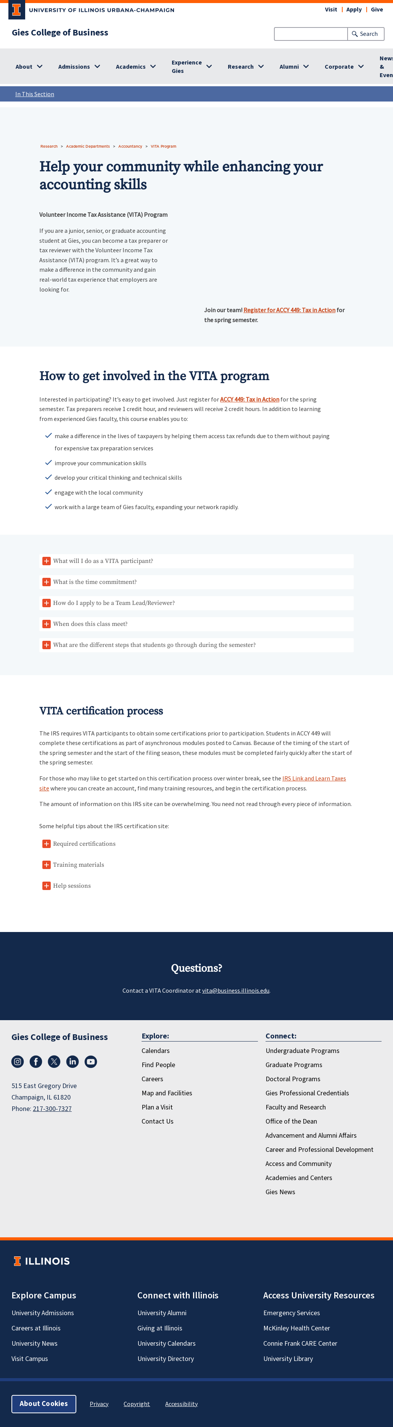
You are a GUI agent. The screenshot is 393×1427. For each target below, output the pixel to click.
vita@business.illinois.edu (235, 990)
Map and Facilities (167, 1093)
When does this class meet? (90, 624)
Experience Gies (187, 66)
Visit (331, 9)
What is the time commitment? (95, 582)
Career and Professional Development (320, 1149)
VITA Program (163, 146)
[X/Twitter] (54, 1061)
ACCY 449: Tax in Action (249, 399)
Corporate (339, 67)
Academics (131, 67)
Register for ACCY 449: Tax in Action (289, 310)
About (24, 67)
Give (377, 9)
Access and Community (299, 1164)
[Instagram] (17, 1061)
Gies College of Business (60, 33)
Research (241, 67)
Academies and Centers (299, 1178)
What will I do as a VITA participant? (103, 561)
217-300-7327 (52, 1109)
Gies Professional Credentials (307, 1093)
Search (369, 34)
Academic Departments (88, 146)
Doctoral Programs (293, 1079)
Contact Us (158, 1121)
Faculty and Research (296, 1107)
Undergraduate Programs (303, 1051)
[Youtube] (90, 1061)
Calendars (156, 1051)
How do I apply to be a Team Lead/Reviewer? (114, 603)
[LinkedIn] (72, 1061)
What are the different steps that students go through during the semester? (154, 645)
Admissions (74, 67)
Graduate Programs (294, 1065)
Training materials (78, 865)
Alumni (289, 67)
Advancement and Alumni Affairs (311, 1135)
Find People (158, 1065)
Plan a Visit (157, 1107)
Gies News (280, 1192)
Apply (354, 9)
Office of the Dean (291, 1121)
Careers (152, 1079)
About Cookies (44, 1404)
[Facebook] (35, 1061)
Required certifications (84, 844)
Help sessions (72, 886)
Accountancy (130, 146)
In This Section (198, 94)
